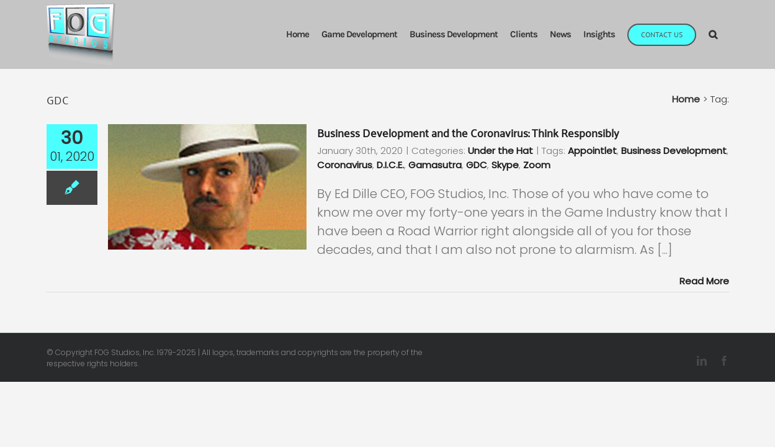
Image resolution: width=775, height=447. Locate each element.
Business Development (674, 150)
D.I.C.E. (390, 164)
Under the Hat (500, 150)
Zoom (536, 164)
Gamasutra (435, 164)
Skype (505, 164)
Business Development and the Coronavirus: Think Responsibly (468, 132)
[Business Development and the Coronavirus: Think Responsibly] (207, 187)
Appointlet (592, 150)
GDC (476, 164)
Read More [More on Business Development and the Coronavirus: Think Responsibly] (704, 280)
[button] (725, 34)
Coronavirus (344, 164)
